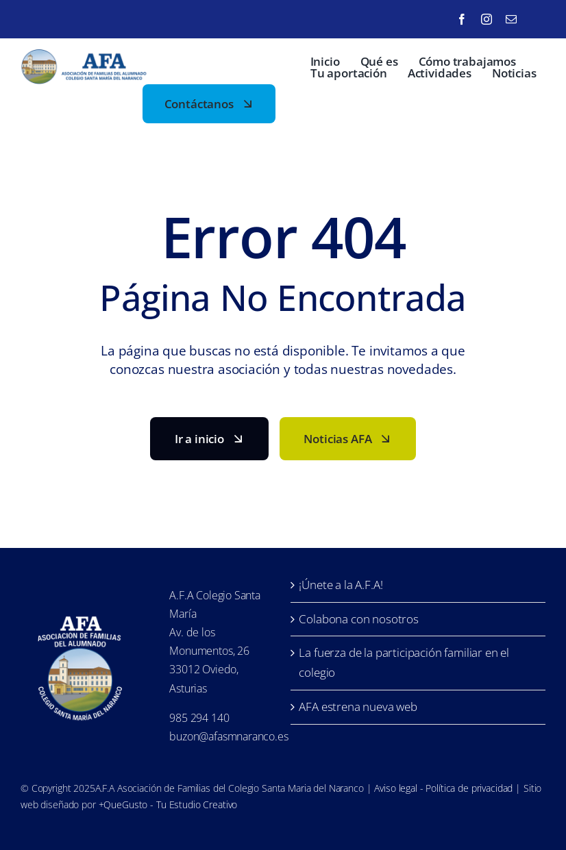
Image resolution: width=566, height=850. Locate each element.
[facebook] (461, 19)
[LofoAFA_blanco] (80, 612)
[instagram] (486, 19)
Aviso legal (395, 788)
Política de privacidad (469, 788)
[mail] (511, 19)
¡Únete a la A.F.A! (340, 584)
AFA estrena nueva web (358, 706)
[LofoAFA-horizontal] (86, 55)
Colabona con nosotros (358, 619)
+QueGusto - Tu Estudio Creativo (168, 804)
